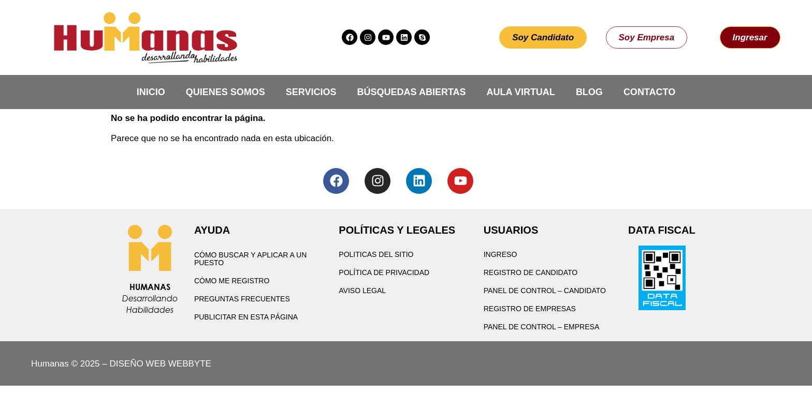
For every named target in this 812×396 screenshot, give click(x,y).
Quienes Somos (225, 92)
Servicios (311, 92)
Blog (589, 92)
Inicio (151, 92)
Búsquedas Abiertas (411, 92)
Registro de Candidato (531, 272)
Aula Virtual (521, 92)
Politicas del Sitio (376, 254)
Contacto (649, 92)
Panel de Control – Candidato (545, 290)
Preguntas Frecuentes (242, 299)
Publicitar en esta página (246, 317)
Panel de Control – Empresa (542, 327)
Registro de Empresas (530, 308)
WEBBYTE (189, 364)
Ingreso (500, 254)
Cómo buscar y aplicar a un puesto (250, 259)
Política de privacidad (384, 272)
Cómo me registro (231, 281)
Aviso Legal (362, 290)
